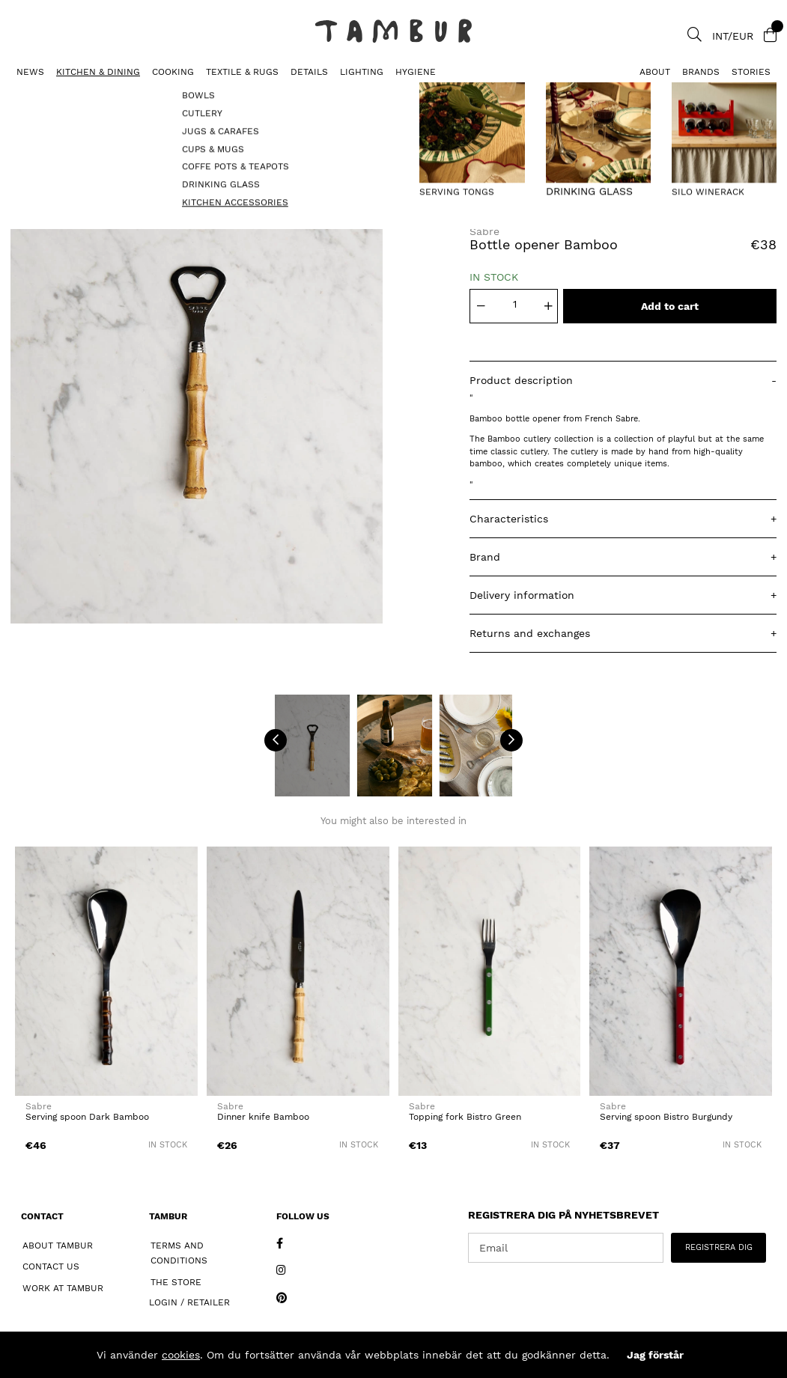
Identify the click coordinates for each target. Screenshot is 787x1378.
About (654, 72)
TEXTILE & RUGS (242, 72)
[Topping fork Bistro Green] (489, 971)
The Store (176, 1282)
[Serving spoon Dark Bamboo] (106, 971)
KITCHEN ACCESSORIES (62, 94)
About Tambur (57, 1245)
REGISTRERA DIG (719, 1247)
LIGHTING (361, 72)
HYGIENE (415, 72)
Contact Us (50, 1266)
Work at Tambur (62, 1288)
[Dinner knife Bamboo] (298, 971)
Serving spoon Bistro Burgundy (666, 1117)
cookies (181, 1355)
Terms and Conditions (179, 1253)
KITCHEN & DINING (98, 72)
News (30, 72)
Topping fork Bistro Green (465, 1117)
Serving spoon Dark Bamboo (87, 1117)
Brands (701, 72)
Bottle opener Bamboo (193, 94)
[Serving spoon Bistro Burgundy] (680, 971)
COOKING (173, 72)
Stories (751, 72)
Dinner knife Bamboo (263, 1117)
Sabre (484, 231)
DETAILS (309, 72)
